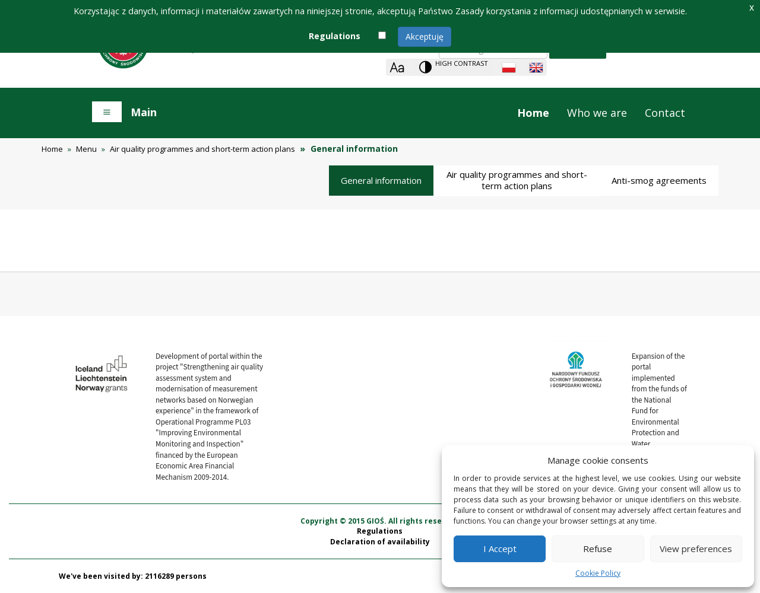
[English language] (536, 68)
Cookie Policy (597, 573)
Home (533, 113)
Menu (86, 149)
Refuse (597, 548)
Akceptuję (425, 36)
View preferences (696, 548)
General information (381, 180)
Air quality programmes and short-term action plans (202, 149)
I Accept (500, 548)
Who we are (597, 113)
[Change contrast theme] (453, 67)
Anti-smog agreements (659, 180)
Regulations (380, 531)
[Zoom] (397, 67)
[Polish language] (509, 68)
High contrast (461, 63)
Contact (665, 113)
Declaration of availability (380, 542)
